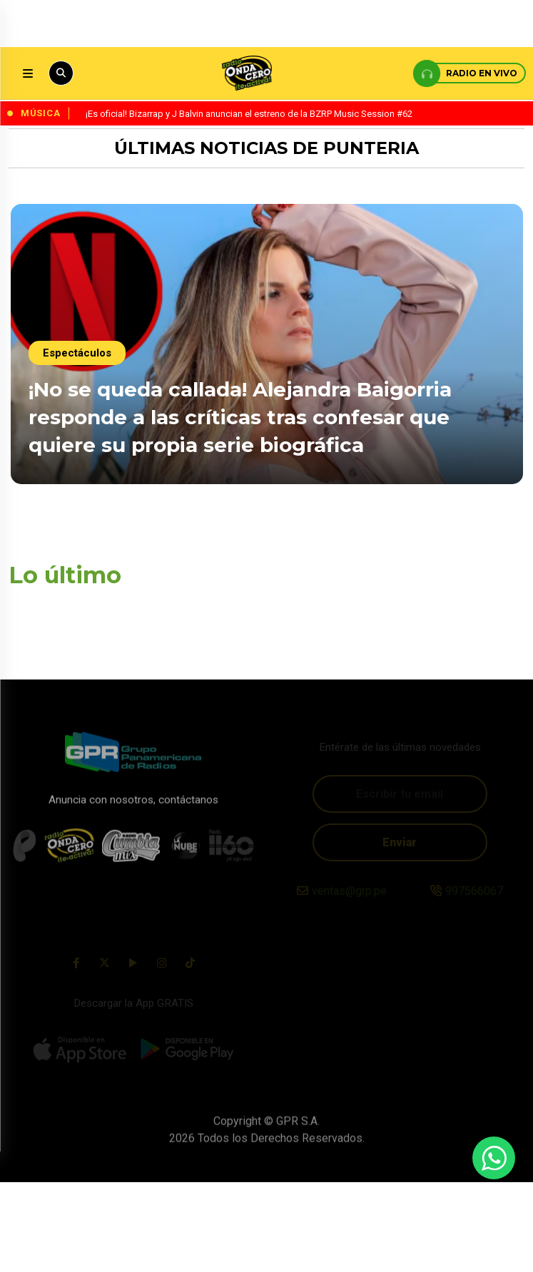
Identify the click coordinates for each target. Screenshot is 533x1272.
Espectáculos (77, 350)
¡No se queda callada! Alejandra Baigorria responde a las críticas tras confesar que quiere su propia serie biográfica (240, 415)
